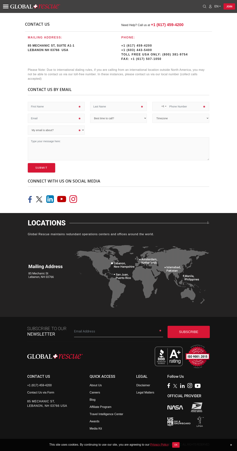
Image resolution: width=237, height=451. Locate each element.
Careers (95, 392)
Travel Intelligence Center (106, 414)
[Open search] (204, 6)
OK (175, 445)
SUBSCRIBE (188, 332)
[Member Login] (210, 6)
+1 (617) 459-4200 (167, 25)
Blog (93, 399)
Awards (94, 421)
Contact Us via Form (40, 392)
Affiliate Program (100, 406)
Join (229, 6)
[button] (160, 106)
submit (41, 167)
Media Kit (96, 428)
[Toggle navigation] (4, 6)
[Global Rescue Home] (35, 6)
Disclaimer (143, 385)
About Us (96, 385)
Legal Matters (145, 392)
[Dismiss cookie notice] (231, 445)
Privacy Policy (159, 444)
